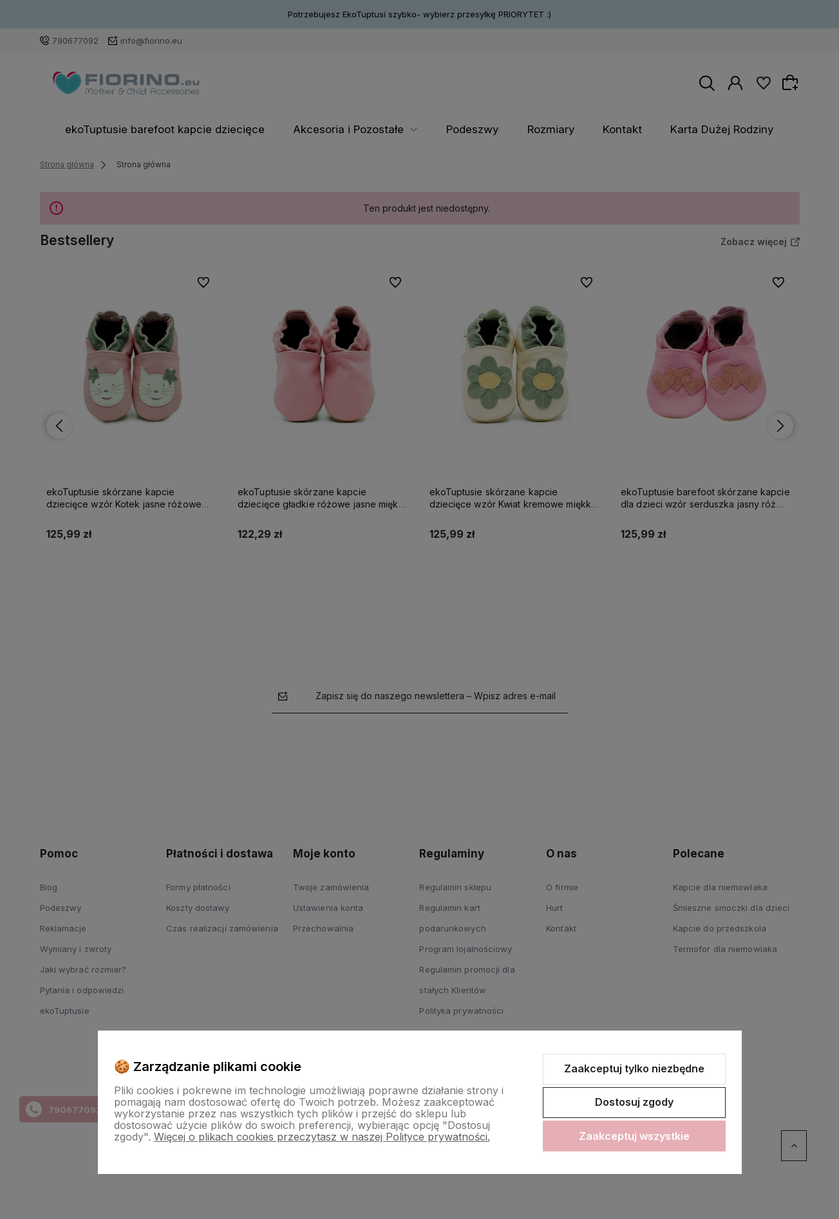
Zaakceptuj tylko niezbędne (634, 1068)
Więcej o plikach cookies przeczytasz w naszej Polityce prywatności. (322, 1136)
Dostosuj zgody (634, 1101)
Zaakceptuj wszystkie (634, 1136)
